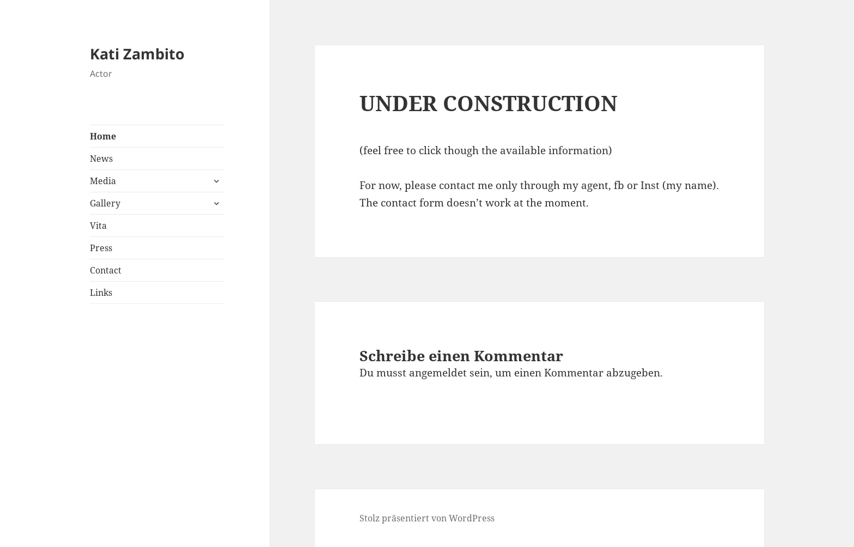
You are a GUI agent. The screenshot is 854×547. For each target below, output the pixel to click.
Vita (98, 226)
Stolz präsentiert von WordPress (427, 518)
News (101, 159)
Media (103, 181)
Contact (105, 270)
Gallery (105, 203)
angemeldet (438, 373)
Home (103, 136)
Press (101, 248)
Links (101, 293)
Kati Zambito (137, 54)
